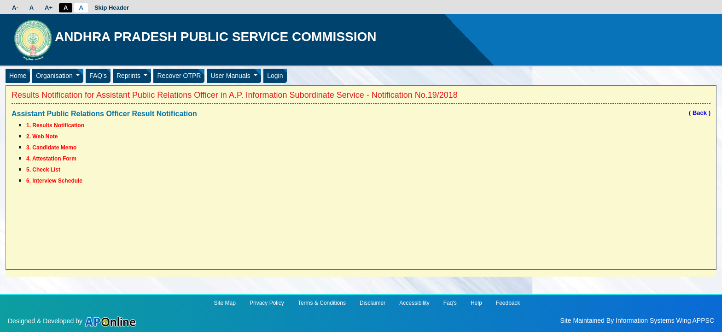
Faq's (450, 303)
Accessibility (414, 303)
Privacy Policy (267, 303)
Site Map (224, 303)
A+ (48, 7)
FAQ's (98, 75)
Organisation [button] (55, 75)
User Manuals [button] (231, 75)
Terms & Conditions (322, 303)
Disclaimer (372, 303)
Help (476, 303)
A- (15, 7)
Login (275, 75)
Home (17, 75)
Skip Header (111, 7)
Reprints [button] (129, 75)
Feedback (508, 303)
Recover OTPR (179, 75)
